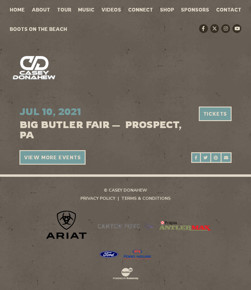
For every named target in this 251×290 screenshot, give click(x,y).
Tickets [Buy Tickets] (215, 114)
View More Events (52, 157)
